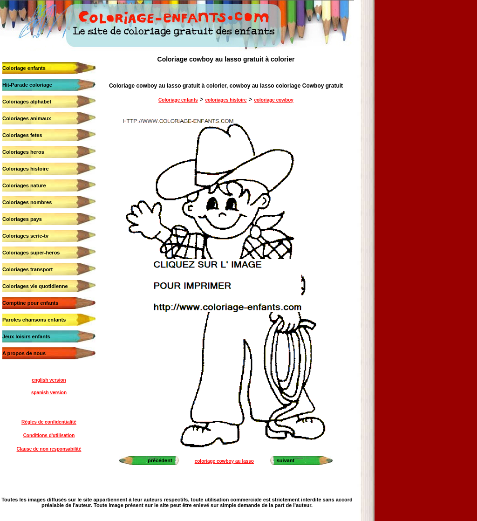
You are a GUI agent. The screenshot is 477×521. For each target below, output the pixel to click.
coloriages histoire (226, 100)
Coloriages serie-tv (25, 236)
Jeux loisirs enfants (26, 336)
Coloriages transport (27, 269)
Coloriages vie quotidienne (35, 286)
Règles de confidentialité (48, 422)
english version (49, 380)
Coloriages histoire (25, 168)
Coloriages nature (24, 185)
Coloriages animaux (26, 118)
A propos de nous (24, 353)
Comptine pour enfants (30, 303)
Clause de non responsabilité (49, 449)
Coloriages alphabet (26, 101)
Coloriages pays (22, 219)
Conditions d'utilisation (49, 435)
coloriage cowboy (273, 100)
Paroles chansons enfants (34, 319)
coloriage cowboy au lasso (224, 461)
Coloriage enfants (24, 68)
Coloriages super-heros (31, 252)
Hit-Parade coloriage (27, 85)
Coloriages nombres (27, 202)
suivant (286, 460)
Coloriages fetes (22, 135)
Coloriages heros (23, 152)
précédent (160, 460)
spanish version (49, 392)
